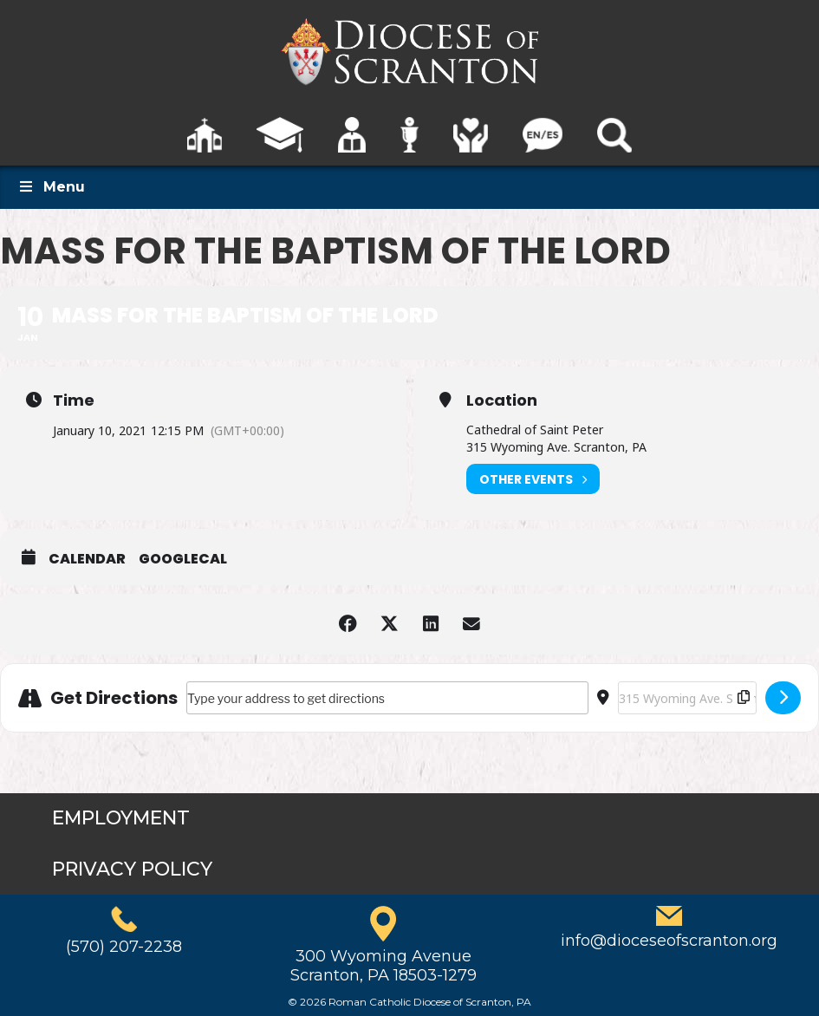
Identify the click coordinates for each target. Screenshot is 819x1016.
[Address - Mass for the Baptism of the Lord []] (387, 697)
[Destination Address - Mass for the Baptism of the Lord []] (687, 697)
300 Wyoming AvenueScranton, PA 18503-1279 (383, 966)
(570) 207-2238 (124, 946)
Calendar (87, 559)
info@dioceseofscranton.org (669, 940)
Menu (51, 187)
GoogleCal (183, 559)
